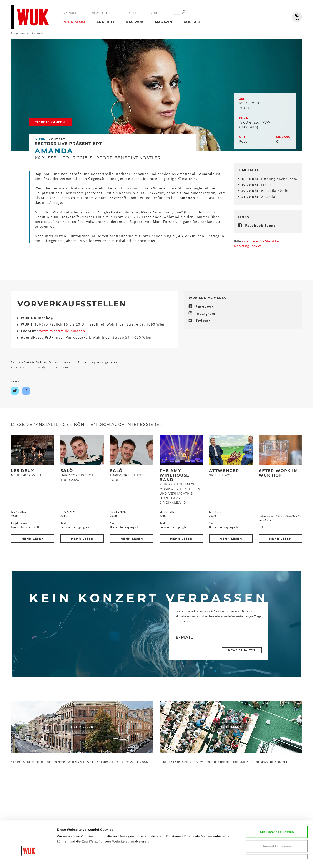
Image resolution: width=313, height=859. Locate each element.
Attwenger (224, 470)
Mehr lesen (32, 538)
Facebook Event (260, 225)
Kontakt (192, 22)
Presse (131, 13)
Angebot (105, 22)
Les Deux (22, 470)
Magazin (163, 22)
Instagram (205, 313)
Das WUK (134, 22)
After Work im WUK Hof (278, 473)
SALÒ (66, 470)
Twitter (203, 320)
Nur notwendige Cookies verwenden (277, 827)
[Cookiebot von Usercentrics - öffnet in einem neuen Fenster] (28, 850)
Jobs (155, 13)
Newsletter (101, 13)
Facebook (205, 306)
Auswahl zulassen (277, 811)
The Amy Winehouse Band (174, 475)
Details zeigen (262, 850)
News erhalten (241, 650)
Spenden (70, 13)
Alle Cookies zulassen (277, 797)
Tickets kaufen (50, 122)
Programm (74, 22)
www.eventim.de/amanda (62, 331)
